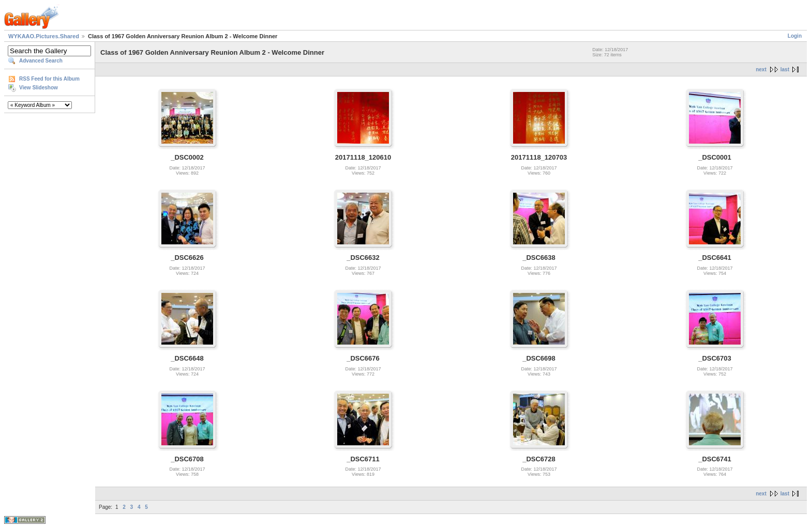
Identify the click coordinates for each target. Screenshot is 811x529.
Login (795, 36)
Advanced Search (41, 61)
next (761, 69)
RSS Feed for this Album (49, 79)
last (784, 69)
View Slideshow (38, 87)
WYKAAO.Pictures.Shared (43, 36)
